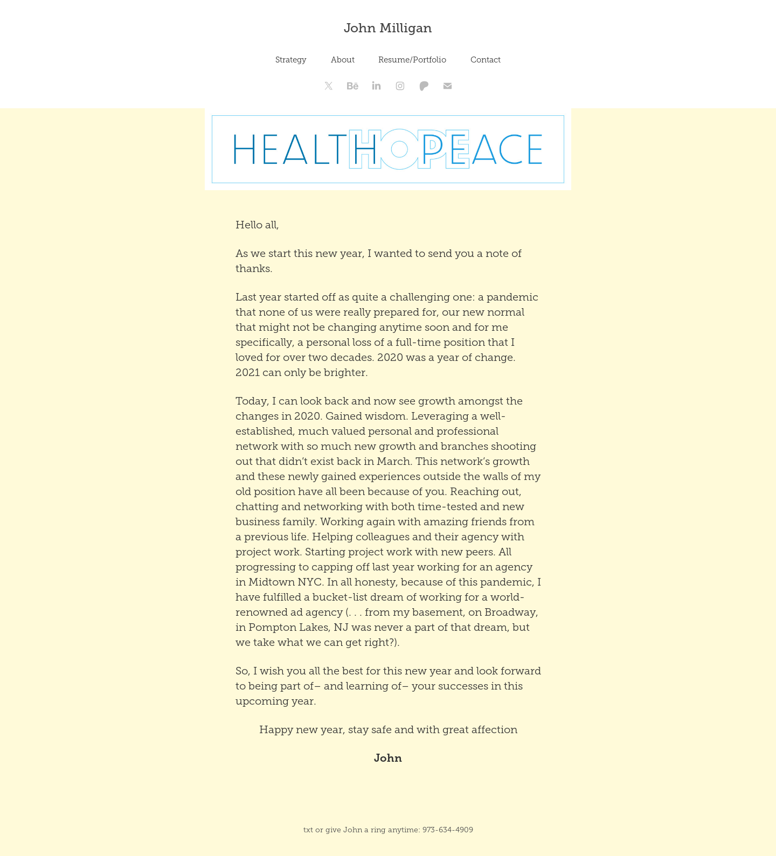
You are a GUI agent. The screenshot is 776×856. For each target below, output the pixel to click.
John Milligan (388, 27)
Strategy (291, 59)
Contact (485, 59)
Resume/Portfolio (412, 59)
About (343, 59)
